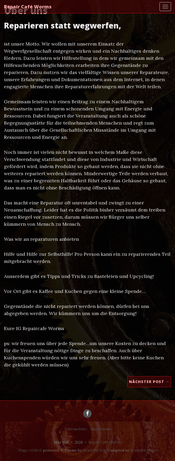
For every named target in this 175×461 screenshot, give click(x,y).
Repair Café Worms (28, 6)
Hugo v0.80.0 (30, 450)
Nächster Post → (149, 381)
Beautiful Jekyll (96, 450)
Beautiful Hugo (143, 450)
